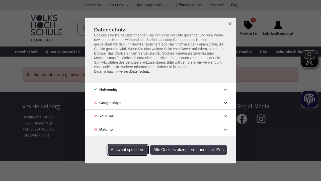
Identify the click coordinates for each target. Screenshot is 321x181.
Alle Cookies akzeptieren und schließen (188, 150)
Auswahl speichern (127, 150)
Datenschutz (140, 71)
